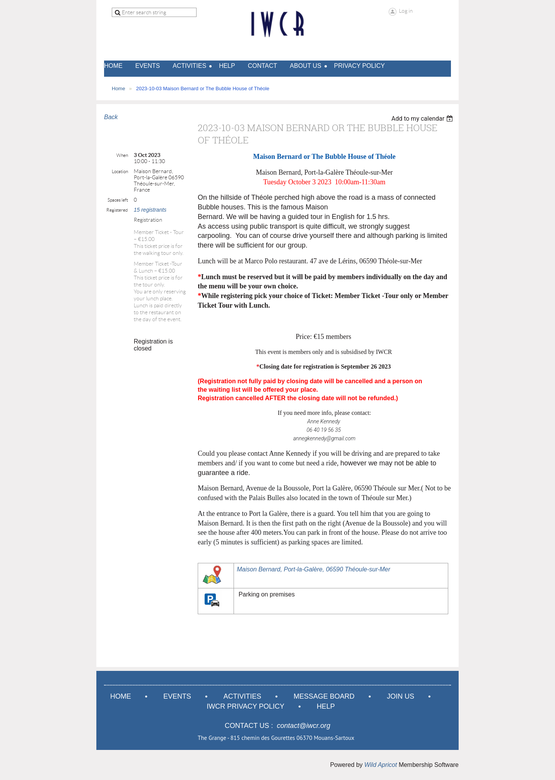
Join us (400, 696)
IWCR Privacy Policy (245, 706)
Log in (406, 11)
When (122, 155)
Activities (242, 696)
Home (118, 88)
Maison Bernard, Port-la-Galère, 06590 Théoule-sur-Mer (313, 569)
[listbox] (423, 118)
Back (111, 117)
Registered (117, 209)
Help (326, 706)
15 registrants (150, 210)
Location (120, 171)
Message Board (324, 696)
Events (177, 696)
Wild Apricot (380, 764)
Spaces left (118, 199)
